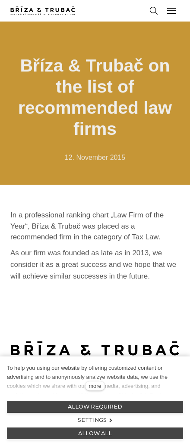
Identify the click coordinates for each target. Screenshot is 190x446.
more (95, 386)
